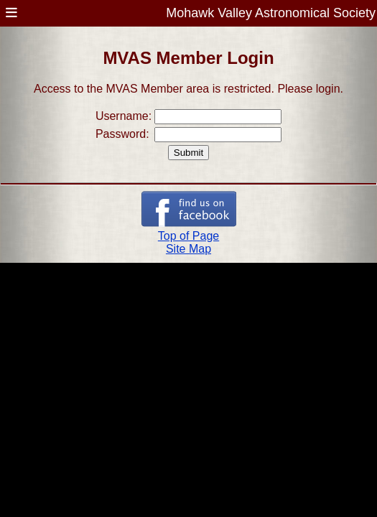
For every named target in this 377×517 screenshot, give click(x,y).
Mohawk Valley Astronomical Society (271, 13)
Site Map (188, 249)
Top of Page (188, 236)
